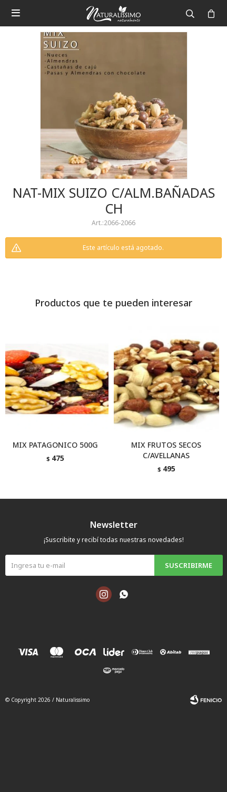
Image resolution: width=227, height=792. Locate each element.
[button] (209, 406)
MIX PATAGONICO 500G (55, 445)
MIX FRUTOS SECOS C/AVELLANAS (166, 450)
